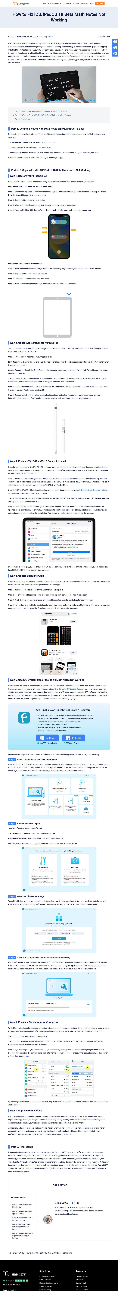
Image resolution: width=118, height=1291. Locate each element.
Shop (99, 3)
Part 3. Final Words (22, 119)
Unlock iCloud (81, 1283)
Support (75, 3)
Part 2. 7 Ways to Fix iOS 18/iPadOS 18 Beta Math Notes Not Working (43, 115)
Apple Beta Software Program (88, 490)
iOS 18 (50, 36)
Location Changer (45, 1290)
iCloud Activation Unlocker (48, 1283)
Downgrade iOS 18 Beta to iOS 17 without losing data (59, 721)
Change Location (82, 1290)
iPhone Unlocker (45, 1280)
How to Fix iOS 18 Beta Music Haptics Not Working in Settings (22, 1235)
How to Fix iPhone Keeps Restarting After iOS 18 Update (21, 1226)
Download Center (87, 3)
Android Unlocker (45, 1286)
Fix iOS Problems (82, 1276)
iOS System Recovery (47, 1276)
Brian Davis (21, 36)
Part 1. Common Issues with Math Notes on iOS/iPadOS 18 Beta (41, 111)
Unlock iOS (80, 1280)
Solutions (66, 3)
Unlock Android (81, 1286)
